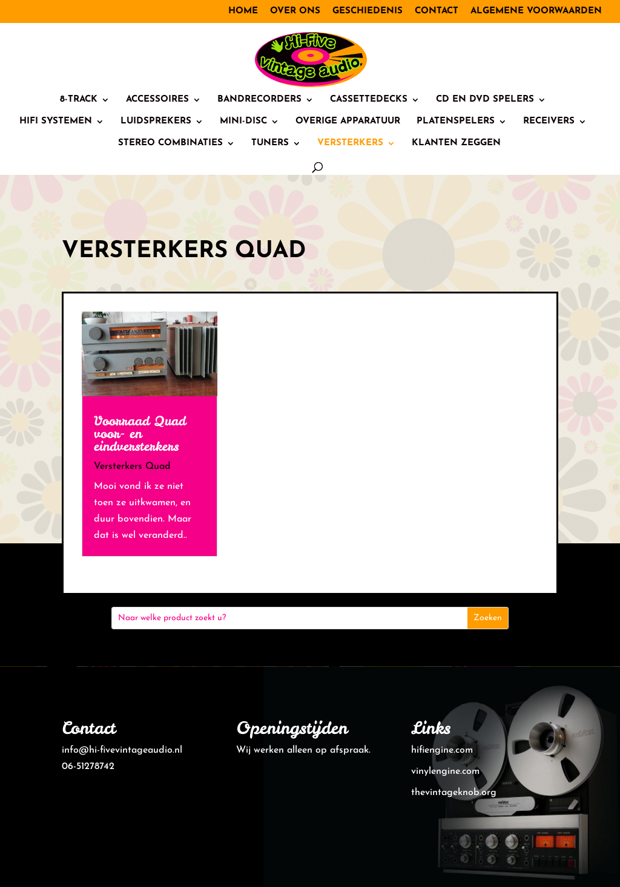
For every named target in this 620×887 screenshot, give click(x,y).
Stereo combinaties (170, 143)
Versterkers (350, 143)
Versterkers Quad (132, 466)
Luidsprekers (155, 121)
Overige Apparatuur (347, 121)
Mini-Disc (243, 121)
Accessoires (157, 100)
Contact (436, 11)
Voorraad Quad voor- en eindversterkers (140, 433)
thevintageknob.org (453, 792)
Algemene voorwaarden (536, 11)
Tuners (270, 143)
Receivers (549, 121)
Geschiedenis (367, 11)
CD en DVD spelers (485, 100)
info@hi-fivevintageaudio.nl (122, 750)
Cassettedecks (368, 100)
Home (243, 11)
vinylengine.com (445, 771)
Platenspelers (456, 121)
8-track (78, 100)
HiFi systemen (55, 121)
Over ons (295, 11)
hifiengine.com (442, 750)
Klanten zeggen (456, 143)
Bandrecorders (259, 100)
